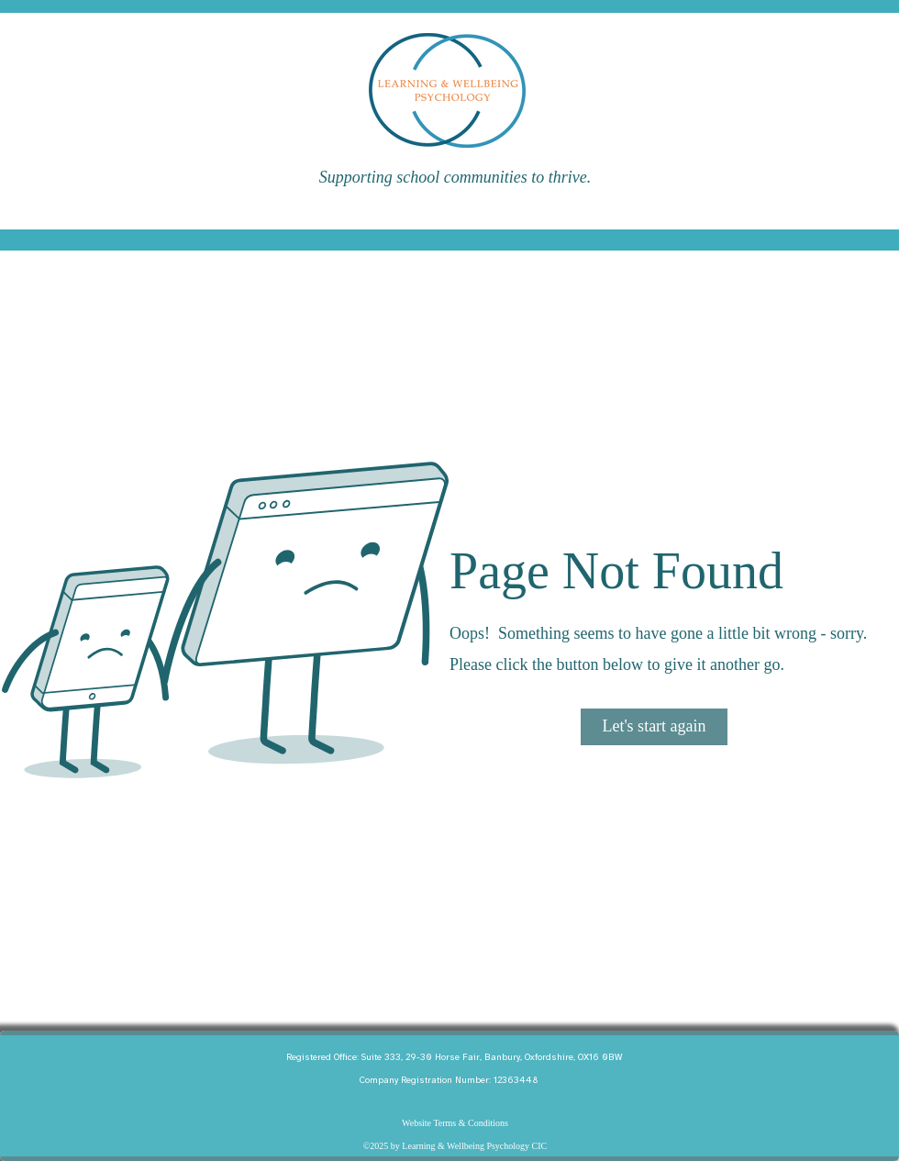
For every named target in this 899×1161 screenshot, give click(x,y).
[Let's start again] (654, 727)
